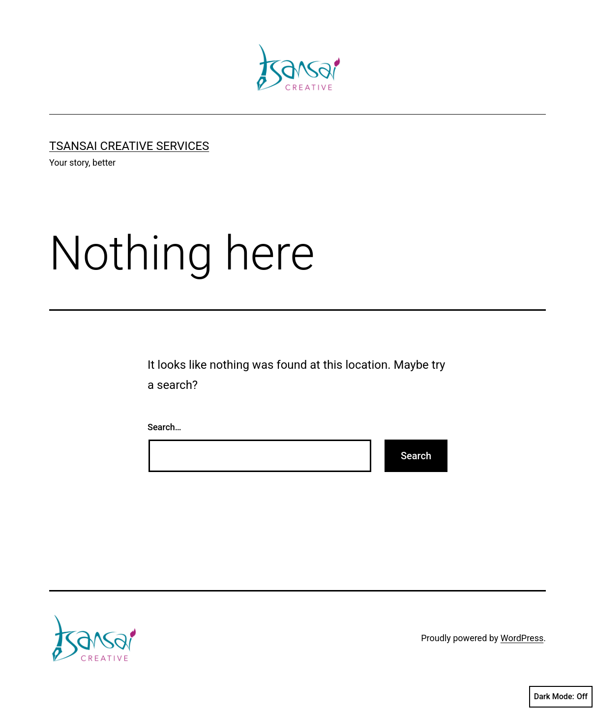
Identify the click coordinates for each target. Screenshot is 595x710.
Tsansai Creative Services (129, 146)
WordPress (522, 638)
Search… (164, 427)
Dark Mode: (561, 697)
